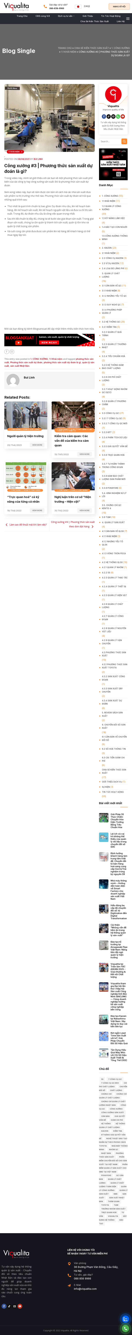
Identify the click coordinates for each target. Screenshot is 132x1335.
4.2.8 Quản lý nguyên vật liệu (114, 630)
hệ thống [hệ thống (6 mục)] (106, 1124)
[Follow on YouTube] (123, 116)
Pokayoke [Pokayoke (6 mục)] (106, 1175)
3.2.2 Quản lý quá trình (112, 333)
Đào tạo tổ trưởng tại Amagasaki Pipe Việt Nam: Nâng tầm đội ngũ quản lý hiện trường (119, 950)
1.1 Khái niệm (68, 51)
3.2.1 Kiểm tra (109, 327)
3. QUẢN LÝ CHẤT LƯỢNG (111, 275)
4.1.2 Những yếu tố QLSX (112, 543)
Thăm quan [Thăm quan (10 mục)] (113, 1201)
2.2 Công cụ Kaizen (112, 258)
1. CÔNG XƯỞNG (120, 48)
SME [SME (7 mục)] (115, 1194)
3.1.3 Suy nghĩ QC (111, 304)
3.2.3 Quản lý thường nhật (114, 346)
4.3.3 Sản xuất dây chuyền (112, 690)
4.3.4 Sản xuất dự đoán (112, 702)
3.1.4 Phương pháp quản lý (112, 311)
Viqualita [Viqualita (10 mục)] (113, 1216)
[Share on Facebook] (6, 351)
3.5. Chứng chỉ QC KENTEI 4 (111, 507)
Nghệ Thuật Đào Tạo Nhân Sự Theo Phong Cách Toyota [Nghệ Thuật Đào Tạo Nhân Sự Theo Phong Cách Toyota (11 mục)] (113, 1142)
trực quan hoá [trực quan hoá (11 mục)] (109, 1212)
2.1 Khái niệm (109, 253)
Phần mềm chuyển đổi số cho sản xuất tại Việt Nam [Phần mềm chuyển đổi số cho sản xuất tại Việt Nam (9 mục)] (113, 1160)
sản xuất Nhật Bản (19, 365)
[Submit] (124, 141)
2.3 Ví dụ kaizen (110, 263)
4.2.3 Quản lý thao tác (115, 577)
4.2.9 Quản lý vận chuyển (112, 642)
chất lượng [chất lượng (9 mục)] (116, 1090)
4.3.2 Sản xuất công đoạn (113, 678)
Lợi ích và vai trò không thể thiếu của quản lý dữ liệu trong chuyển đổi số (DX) (119, 840)
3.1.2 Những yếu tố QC (114, 296)
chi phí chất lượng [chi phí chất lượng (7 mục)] (113, 1085)
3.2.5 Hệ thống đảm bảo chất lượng (113, 366)
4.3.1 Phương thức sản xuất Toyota (114, 666)
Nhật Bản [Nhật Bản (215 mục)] (106, 1153)
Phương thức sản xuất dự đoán (26, 362)
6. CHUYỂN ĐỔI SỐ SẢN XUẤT (113, 726)
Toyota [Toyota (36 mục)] (105, 1205)
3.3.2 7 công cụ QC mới (114, 423)
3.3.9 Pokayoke (110, 488)
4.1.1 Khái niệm (109, 536)
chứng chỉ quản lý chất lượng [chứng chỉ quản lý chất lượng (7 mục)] (113, 1096)
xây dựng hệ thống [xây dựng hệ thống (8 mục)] (113, 1218)
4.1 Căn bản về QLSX (113, 531)
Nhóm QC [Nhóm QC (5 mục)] (113, 1149)
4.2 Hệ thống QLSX (112, 562)
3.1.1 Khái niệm (109, 290)
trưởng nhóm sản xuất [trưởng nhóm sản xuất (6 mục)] (113, 1209)
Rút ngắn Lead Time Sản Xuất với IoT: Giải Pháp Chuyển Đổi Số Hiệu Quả (119, 1038)
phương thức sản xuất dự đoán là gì (62, 362)
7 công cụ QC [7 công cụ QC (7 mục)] (115, 1079)
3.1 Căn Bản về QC (111, 285)
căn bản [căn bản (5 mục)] (105, 1116)
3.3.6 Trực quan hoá (113, 455)
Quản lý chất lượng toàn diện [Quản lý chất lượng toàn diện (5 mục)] (111, 1185)
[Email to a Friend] (12, 351)
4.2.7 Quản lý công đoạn (113, 617)
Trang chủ (65, 48)
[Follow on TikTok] (109, 116)
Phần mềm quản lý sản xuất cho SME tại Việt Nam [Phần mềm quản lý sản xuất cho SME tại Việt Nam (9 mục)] (113, 1168)
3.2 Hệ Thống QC (111, 322)
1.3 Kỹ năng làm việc (113, 218)
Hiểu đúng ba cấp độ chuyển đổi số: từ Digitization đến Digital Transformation (119, 912)
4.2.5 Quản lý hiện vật (114, 595)
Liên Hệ (120, 21)
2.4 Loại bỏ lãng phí (113, 268)
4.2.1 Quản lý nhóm (112, 567)
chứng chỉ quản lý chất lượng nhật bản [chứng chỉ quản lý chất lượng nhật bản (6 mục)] (112, 1103)
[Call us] (118, 116)
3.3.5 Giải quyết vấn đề (115, 446)
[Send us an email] (113, 116)
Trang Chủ (22, 16)
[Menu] (128, 18)
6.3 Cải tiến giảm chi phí (113, 759)
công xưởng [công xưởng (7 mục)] (116, 1109)
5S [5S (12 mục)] (102, 1079)
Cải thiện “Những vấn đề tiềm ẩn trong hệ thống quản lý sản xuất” (118, 930)
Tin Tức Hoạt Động (110, 16)
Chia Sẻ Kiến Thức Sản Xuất (94, 21)
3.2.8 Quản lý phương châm (114, 403)
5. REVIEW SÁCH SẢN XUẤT (112, 714)
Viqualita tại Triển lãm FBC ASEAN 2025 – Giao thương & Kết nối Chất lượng (118, 970)
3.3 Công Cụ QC (110, 413)
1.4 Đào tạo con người (114, 227)
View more (37, 445)
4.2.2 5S (106, 572)
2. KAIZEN (107, 248)
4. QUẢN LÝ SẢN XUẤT (113, 522)
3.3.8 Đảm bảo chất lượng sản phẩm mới (113, 477)
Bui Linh (38, 159)
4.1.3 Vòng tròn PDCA (114, 553)
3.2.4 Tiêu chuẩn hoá (113, 356)
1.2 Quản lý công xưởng (111, 208)
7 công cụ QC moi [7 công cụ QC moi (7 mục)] (110, 1083)
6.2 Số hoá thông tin (114, 749)
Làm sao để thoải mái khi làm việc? (25, 524)
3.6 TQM (106, 517)
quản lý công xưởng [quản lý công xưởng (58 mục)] (113, 1188)
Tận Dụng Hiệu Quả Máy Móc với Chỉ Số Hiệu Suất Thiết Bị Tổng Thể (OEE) (119, 1055)
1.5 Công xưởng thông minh (115, 237)
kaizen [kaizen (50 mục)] (104, 1131)
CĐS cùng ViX (43, 16)
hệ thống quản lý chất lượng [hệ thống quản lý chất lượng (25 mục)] (112, 1125)
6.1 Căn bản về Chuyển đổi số (114, 738)
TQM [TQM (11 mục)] (116, 1205)
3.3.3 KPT (107, 432)
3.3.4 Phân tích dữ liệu (114, 437)
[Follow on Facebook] (104, 116)
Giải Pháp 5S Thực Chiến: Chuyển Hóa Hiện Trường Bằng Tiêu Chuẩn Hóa (117, 821)
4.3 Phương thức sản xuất (114, 654)
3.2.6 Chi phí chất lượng (111, 378)
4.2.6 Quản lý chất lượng (112, 605)
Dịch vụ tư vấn (66, 16)
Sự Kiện (106, 787)
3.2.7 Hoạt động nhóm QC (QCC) (114, 391)
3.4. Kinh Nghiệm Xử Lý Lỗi (114, 495)
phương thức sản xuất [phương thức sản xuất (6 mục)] (111, 1155)
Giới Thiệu (88, 16)
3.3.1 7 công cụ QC (112, 418)
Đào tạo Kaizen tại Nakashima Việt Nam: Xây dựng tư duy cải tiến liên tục (119, 1021)
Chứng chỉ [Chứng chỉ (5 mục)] (106, 1094)
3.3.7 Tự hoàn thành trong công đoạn (113, 465)
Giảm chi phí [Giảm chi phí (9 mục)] (117, 1120)
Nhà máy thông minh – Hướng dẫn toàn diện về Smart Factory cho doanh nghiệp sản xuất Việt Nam (119, 889)
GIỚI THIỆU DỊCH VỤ (112, 781)
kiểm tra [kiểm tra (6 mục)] (117, 1131)
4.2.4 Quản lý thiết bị (114, 586)
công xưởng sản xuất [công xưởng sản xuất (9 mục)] (112, 1112)
